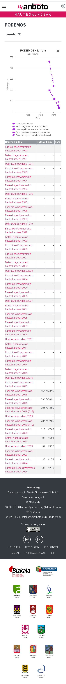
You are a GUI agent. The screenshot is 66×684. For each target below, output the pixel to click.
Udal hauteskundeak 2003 (19, 270)
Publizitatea (51, 547)
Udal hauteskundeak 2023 (19, 446)
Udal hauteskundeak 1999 (19, 223)
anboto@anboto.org (32, 507)
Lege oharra (32, 547)
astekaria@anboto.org (33, 517)
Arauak (15, 553)
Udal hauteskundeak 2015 (19, 377)
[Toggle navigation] (4, 6)
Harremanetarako (35, 553)
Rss (52, 553)
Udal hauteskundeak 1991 (19, 163)
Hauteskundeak (33, 14)
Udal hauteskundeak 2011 (19, 339)
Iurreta (14, 34)
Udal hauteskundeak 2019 (19, 416)
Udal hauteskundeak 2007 (19, 300)
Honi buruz (14, 547)
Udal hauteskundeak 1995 (19, 193)
